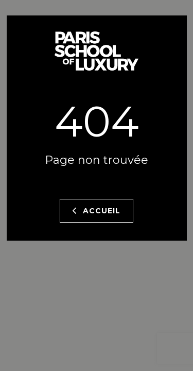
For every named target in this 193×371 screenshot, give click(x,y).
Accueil (96, 210)
